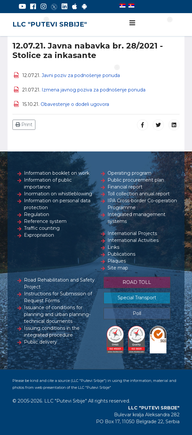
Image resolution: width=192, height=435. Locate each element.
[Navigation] (132, 23)
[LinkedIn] (64, 6)
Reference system (45, 221)
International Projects (132, 233)
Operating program (129, 173)
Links (113, 247)
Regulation (36, 214)
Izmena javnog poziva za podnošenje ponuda (93, 90)
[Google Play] (84, 6)
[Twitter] (54, 6)
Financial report (125, 187)
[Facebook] (33, 6)
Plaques (116, 261)
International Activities (133, 240)
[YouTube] (22, 6)
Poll (137, 313)
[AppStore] (74, 6)
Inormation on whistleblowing (58, 194)
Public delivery (40, 342)
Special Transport (137, 298)
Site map (117, 268)
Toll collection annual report (138, 194)
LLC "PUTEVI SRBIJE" (49, 24)
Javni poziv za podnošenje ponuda (81, 75)
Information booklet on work (56, 173)
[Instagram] (44, 6)
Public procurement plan (135, 180)
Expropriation (39, 235)
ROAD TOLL (137, 282)
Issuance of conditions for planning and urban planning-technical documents (57, 314)
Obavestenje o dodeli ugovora (75, 104)
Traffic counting (42, 228)
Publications (121, 254)
